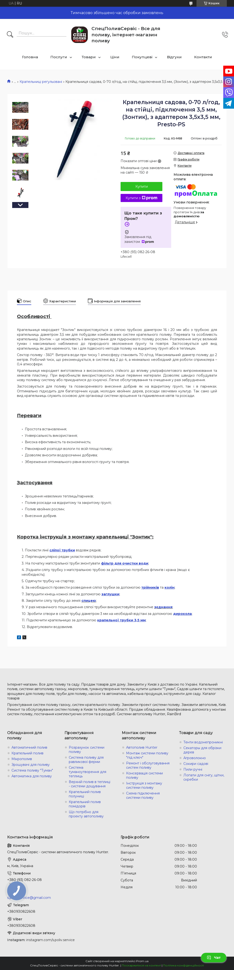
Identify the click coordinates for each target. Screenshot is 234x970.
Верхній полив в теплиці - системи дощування (89, 784)
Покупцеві (142, 57)
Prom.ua (142, 961)
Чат (214, 957)
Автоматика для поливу (31, 776)
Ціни (114, 57)
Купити (141, 186)
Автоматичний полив (29, 747)
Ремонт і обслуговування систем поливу (148, 765)
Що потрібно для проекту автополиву (86, 814)
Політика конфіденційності (183, 965)
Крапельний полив (27, 753)
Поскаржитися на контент (141, 965)
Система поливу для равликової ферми (86, 759)
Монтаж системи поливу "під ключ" (147, 755)
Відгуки (174, 57)
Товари (89, 57)
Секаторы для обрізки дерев (202, 750)
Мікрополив (21, 759)
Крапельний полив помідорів (85, 804)
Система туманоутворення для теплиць (87, 771)
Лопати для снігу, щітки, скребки (203, 777)
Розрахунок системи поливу (86, 749)
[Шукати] (10, 34)
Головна (30, 57)
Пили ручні (192, 769)
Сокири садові (195, 764)
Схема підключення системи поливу (143, 795)
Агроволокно (194, 758)
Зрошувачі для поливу (30, 764)
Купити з (141, 198)
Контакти (203, 57)
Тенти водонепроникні (203, 742)
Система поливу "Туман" (32, 770)
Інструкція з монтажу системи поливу (144, 785)
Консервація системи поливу (144, 775)
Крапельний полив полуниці (85, 794)
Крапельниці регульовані (41, 82)
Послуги (58, 57)
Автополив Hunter (141, 747)
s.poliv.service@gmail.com (29, 897)
